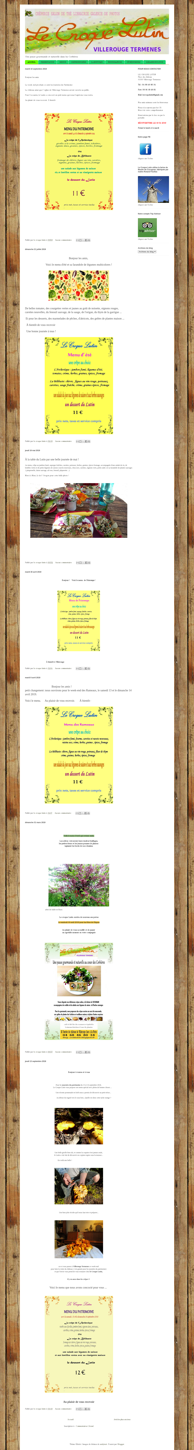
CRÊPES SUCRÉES (78, 62)
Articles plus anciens (122, 1419)
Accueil (70, 1419)
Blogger (120, 1444)
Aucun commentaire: (63, 240)
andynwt (103, 1444)
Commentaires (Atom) (85, 1426)
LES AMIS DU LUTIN (154, 62)
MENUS (62, 62)
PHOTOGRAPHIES (115, 62)
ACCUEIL (32, 62)
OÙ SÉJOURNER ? (134, 62)
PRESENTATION (47, 62)
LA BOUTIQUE (97, 62)
